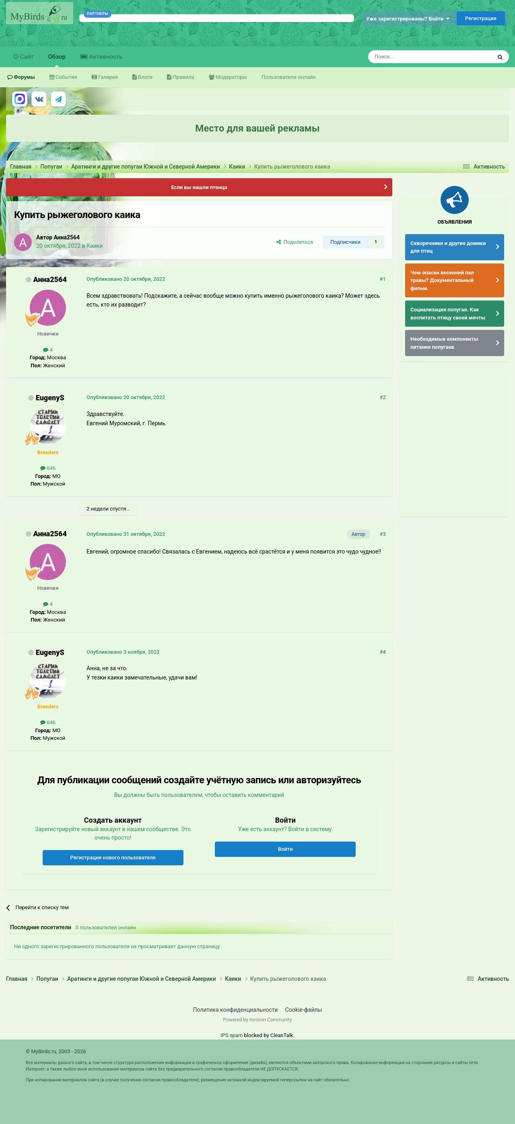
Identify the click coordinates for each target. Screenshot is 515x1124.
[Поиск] (411, 56)
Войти (285, 849)
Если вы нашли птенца (199, 187)
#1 (383, 279)
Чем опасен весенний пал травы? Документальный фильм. (442, 280)
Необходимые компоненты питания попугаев (444, 343)
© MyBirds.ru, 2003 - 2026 (56, 1051)
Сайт (26, 56)
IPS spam (231, 1035)
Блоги (144, 77)
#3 (383, 534)
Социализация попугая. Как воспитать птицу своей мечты (447, 314)
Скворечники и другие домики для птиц (448, 247)
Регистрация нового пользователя (113, 857)
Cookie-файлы (303, 1010)
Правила (182, 77)
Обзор (57, 60)
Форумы (23, 77)
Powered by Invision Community (257, 1020)
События (65, 77)
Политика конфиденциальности (235, 1010)
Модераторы (230, 77)
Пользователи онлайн (289, 77)
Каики (95, 246)
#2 (383, 397)
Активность (105, 56)
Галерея (107, 77)
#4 (383, 652)
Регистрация (480, 18)
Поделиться (294, 242)
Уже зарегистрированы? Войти (407, 19)
